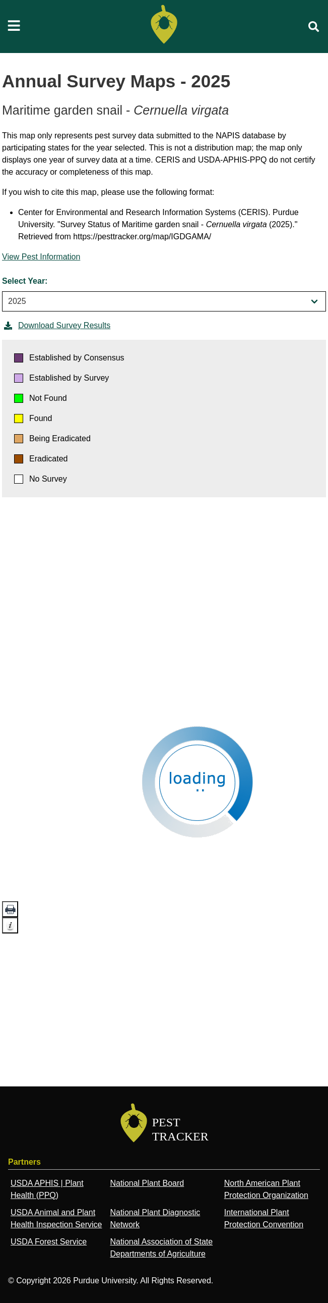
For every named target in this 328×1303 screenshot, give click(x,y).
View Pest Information (41, 256)
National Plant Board (147, 1183)
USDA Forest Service (49, 1241)
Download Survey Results (56, 326)
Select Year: (24, 281)
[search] (314, 27)
